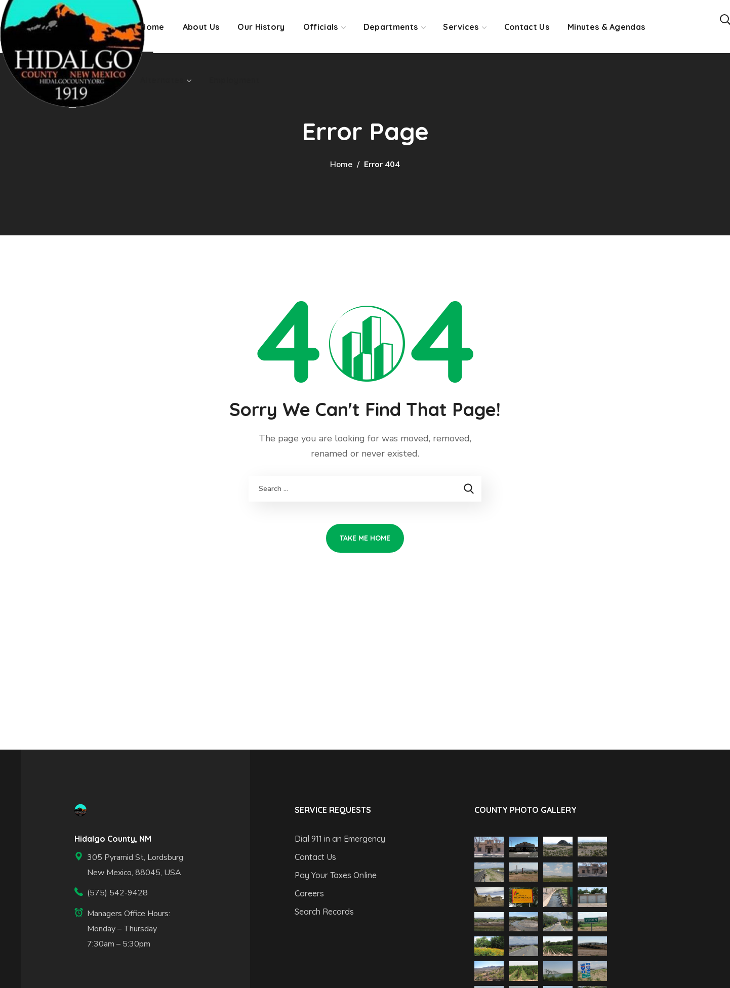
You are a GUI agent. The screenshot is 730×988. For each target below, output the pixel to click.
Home (341, 164)
